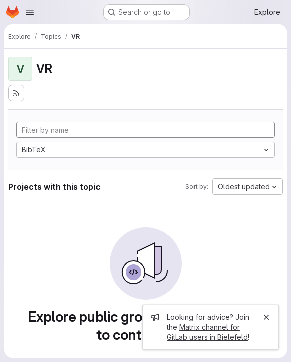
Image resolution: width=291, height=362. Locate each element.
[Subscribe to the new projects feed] (16, 93)
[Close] (266, 317)
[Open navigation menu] (30, 12)
